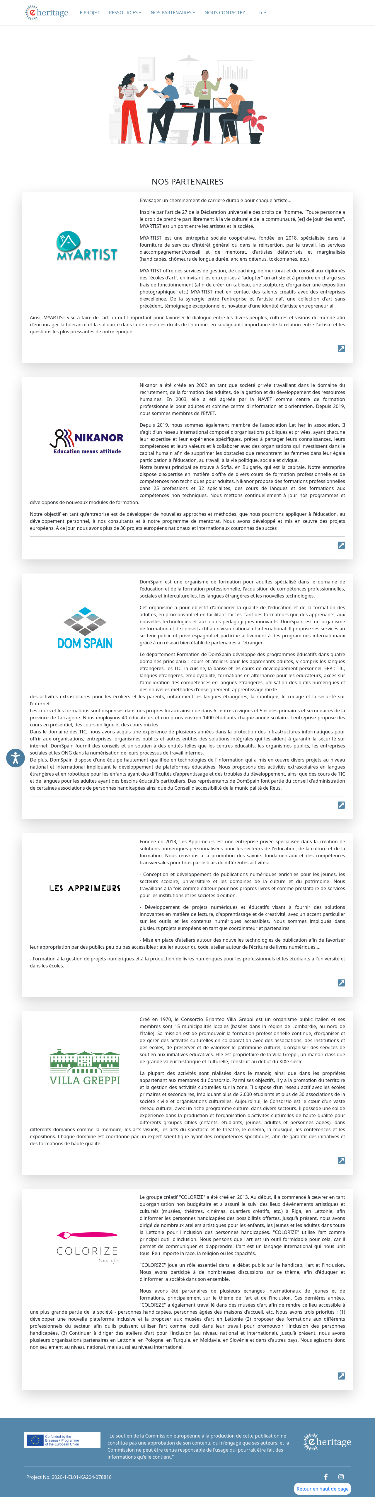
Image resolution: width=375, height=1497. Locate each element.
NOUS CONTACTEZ (224, 12)
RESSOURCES (123, 12)
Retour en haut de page (322, 1489)
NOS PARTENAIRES (171, 12)
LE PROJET (88, 12)
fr (261, 12)
